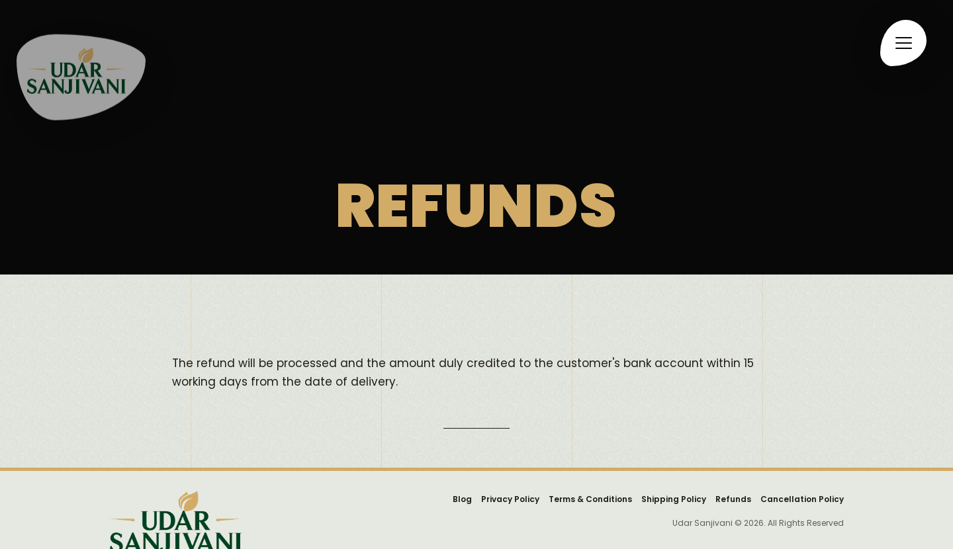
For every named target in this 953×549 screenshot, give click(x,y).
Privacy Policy (510, 499)
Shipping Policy (673, 499)
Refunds (733, 499)
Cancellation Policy (802, 499)
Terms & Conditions (590, 499)
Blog (462, 499)
